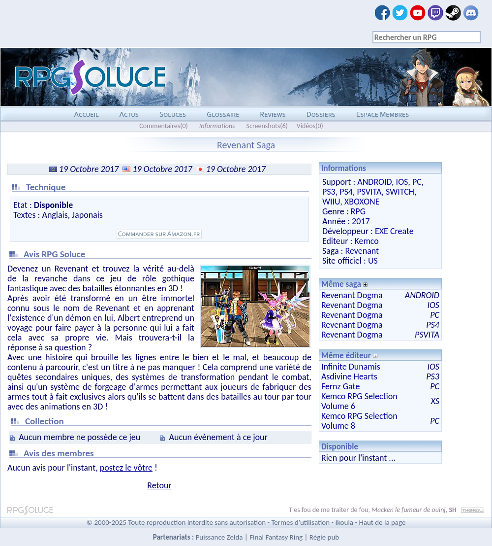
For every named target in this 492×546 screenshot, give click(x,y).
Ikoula (345, 522)
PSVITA (369, 191)
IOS (402, 181)
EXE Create (394, 231)
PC (417, 181)
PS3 (329, 191)
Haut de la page (382, 522)
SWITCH (400, 191)
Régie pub (324, 537)
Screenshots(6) (267, 126)
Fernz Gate (340, 386)
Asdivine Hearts (349, 376)
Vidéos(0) (310, 126)
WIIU (331, 201)
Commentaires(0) (163, 126)
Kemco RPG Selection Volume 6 (359, 401)
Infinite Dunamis (350, 366)
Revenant (362, 250)
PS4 (346, 191)
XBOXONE (362, 201)
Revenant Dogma (352, 295)
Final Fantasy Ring (276, 537)
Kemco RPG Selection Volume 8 (359, 420)
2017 (361, 221)
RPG (358, 211)
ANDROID (374, 181)
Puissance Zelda (219, 537)
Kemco (366, 241)
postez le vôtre (126, 467)
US (373, 260)
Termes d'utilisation (300, 522)
